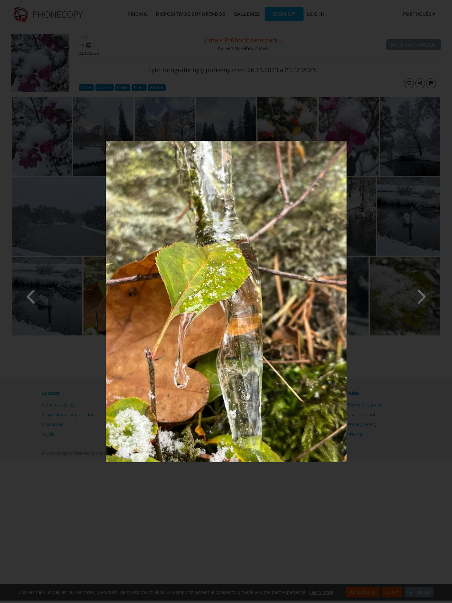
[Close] (345, 142)
